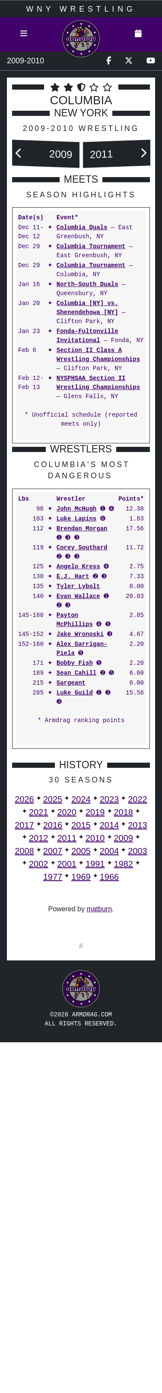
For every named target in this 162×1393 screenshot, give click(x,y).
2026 (24, 974)
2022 (137, 974)
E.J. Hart (73, 752)
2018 (123, 987)
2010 (95, 1013)
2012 (38, 1013)
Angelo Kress (78, 742)
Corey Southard (82, 723)
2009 (60, 154)
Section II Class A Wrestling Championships (98, 355)
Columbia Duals (82, 228)
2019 (95, 987)
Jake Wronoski (80, 810)
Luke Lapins (76, 694)
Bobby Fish (75, 839)
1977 (53, 1052)
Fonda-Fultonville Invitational (87, 336)
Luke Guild (75, 868)
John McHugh (76, 684)
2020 (67, 987)
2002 (38, 1039)
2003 (137, 1026)
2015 (81, 1000)
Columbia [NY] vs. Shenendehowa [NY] (87, 308)
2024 (81, 974)
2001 (67, 1039)
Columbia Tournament (91, 247)
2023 (109, 974)
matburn (99, 1084)
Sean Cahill (76, 849)
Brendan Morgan (82, 704)
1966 (109, 1052)
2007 (53, 1026)
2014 (109, 1000)
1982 (123, 1039)
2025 (53, 974)
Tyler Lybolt (78, 762)
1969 (81, 1052)
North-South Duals (87, 284)
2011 (101, 154)
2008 (24, 1026)
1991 (95, 1039)
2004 (109, 1026)
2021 (38, 987)
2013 (137, 1000)
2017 (24, 1000)
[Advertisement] (81, 531)
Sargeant (71, 858)
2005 (81, 1026)
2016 (53, 1000)
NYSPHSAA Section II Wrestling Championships (98, 383)
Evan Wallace (78, 772)
